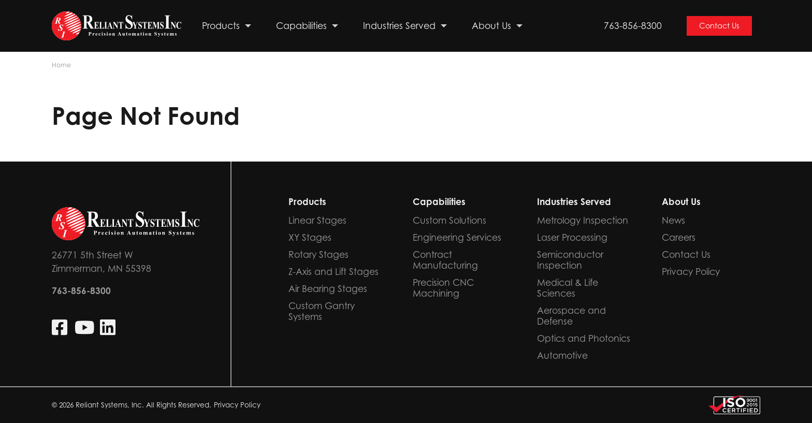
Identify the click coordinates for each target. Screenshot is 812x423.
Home (61, 65)
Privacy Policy (237, 405)
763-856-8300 (633, 25)
